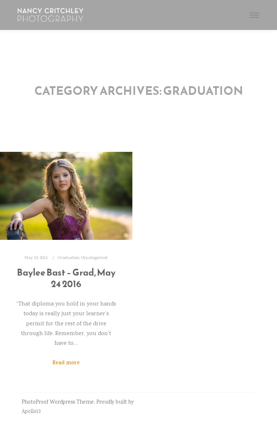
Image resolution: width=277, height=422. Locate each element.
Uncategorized (94, 258)
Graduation (68, 258)
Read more (66, 363)
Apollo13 (31, 412)
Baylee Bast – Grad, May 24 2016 (66, 278)
